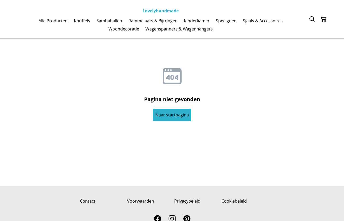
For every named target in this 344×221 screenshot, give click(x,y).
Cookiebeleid (234, 201)
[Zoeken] (312, 19)
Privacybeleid (187, 201)
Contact (87, 201)
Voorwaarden (140, 201)
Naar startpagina (172, 115)
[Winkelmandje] (323, 19)
